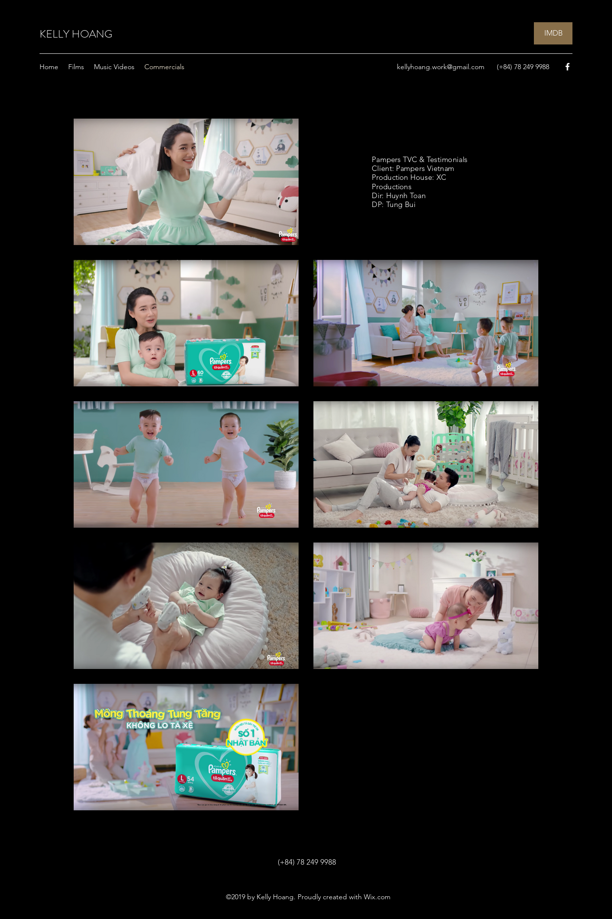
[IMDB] (553, 33)
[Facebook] (567, 67)
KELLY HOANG (76, 34)
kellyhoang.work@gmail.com (440, 66)
